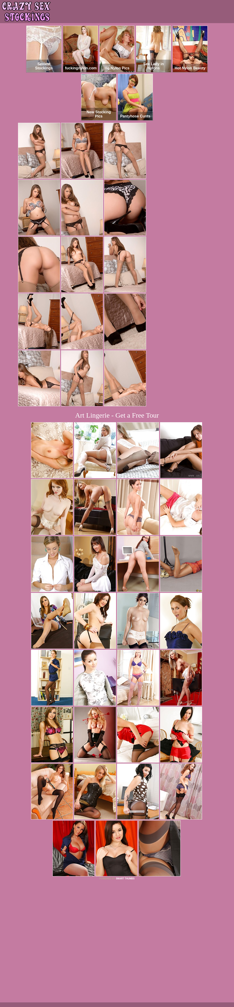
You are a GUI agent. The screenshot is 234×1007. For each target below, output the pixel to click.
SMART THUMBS (125, 878)
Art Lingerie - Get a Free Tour (117, 415)
